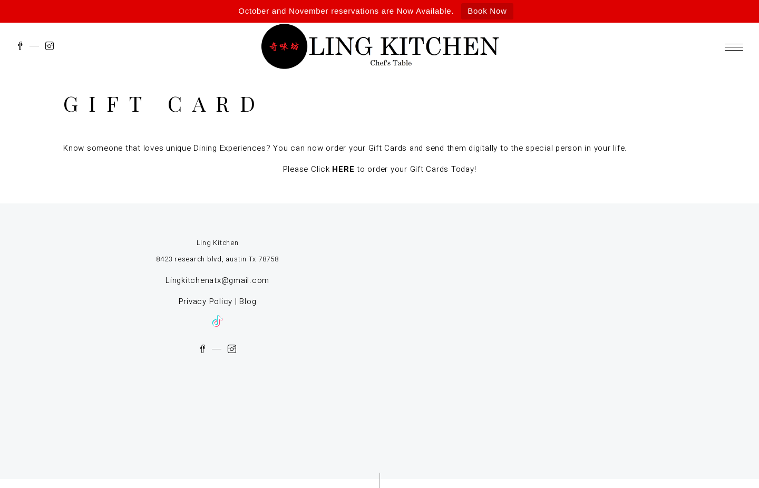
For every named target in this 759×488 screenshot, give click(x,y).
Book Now (487, 10)
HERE (343, 169)
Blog (247, 301)
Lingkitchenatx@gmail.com (217, 280)
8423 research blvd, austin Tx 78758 (217, 259)
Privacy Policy (206, 301)
